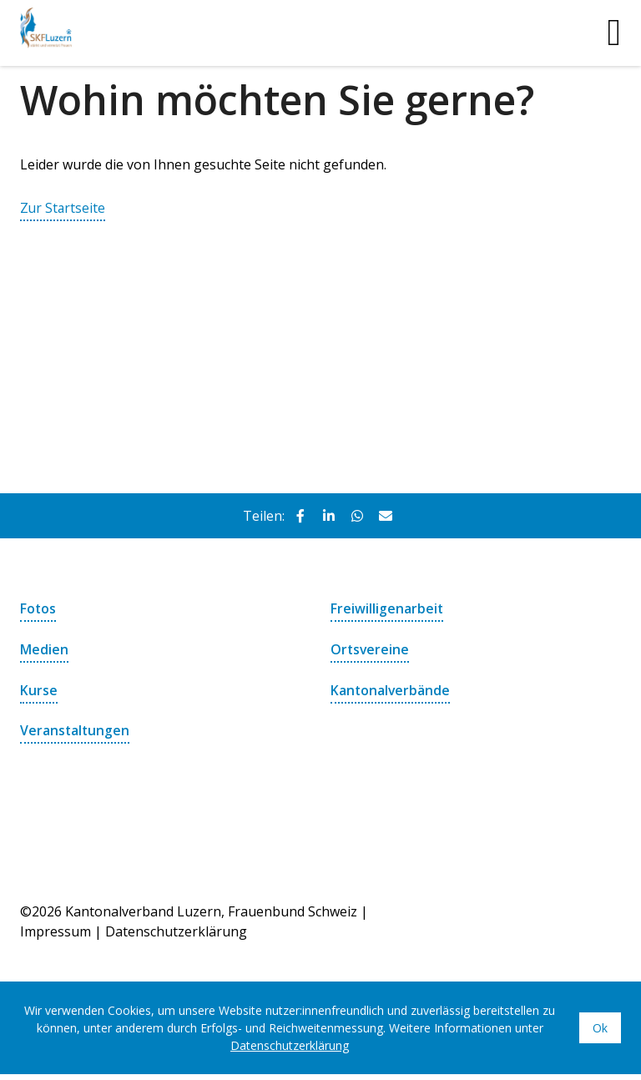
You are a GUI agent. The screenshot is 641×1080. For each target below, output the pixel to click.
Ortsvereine (371, 648)
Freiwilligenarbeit (387, 608)
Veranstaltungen (75, 728)
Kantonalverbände (391, 688)
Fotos (38, 608)
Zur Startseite (63, 208)
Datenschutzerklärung (176, 929)
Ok (600, 1025)
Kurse (39, 688)
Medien (44, 648)
